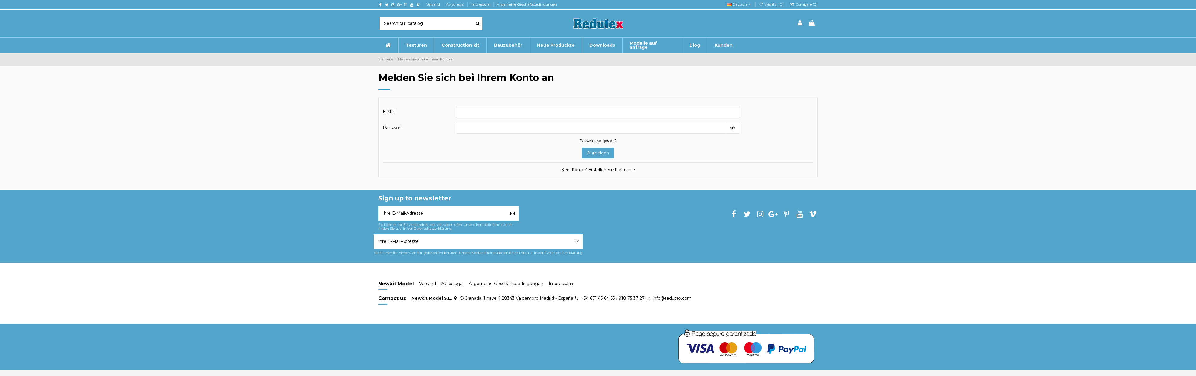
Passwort (392, 127)
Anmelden (598, 153)
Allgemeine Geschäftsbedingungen (527, 4)
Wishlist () (771, 4)
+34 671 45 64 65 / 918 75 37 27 (613, 298)
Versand (433, 4)
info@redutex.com (672, 298)
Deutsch (739, 4)
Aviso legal (455, 4)
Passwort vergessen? (598, 140)
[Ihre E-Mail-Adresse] (442, 213)
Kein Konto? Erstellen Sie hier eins (598, 169)
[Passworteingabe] (590, 128)
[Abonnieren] (512, 213)
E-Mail (389, 111)
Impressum (481, 4)
